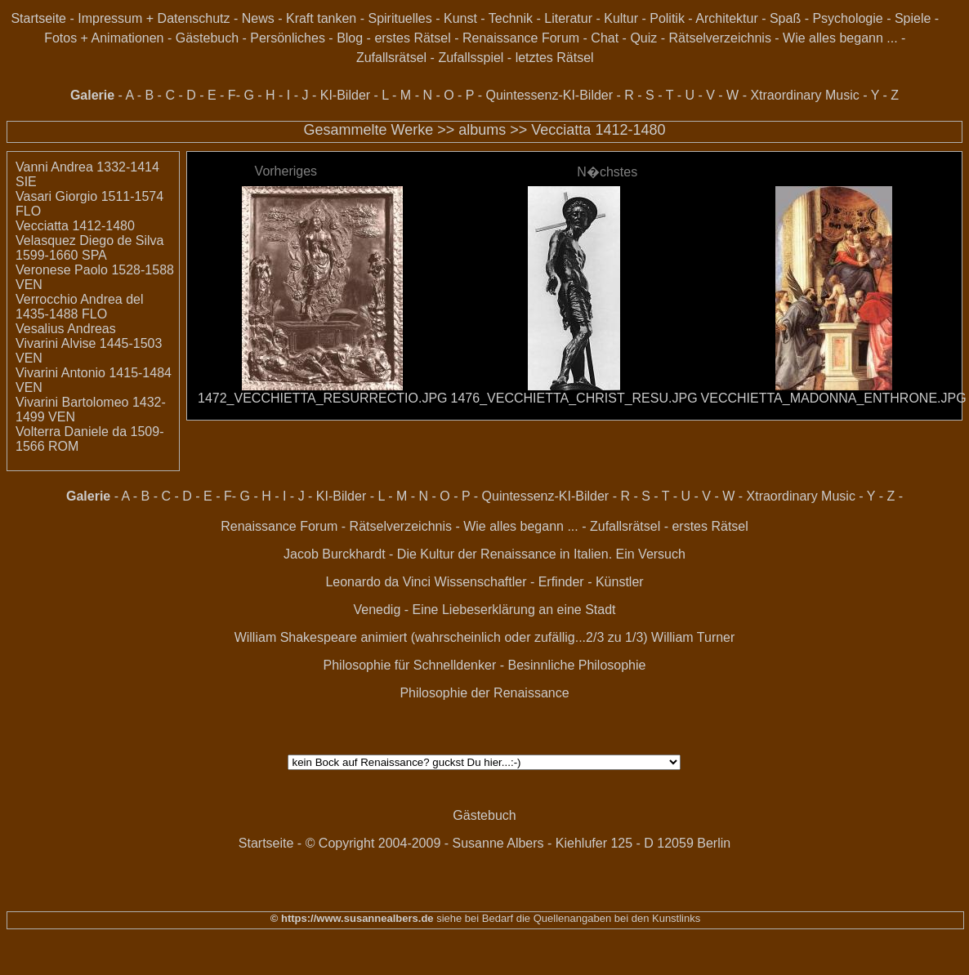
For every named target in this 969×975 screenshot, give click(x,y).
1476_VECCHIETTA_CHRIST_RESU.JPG (574, 398)
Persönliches (287, 38)
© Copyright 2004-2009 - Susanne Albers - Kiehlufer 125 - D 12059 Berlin (518, 843)
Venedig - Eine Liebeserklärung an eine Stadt (484, 610)
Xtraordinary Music (804, 95)
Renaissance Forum (520, 38)
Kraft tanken (321, 18)
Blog (350, 38)
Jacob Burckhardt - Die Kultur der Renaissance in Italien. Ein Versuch (484, 554)
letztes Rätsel (555, 58)
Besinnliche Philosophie (576, 665)
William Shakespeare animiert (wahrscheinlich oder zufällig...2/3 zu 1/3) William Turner (484, 637)
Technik (511, 18)
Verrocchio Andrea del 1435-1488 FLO (80, 306)
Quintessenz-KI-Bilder (549, 95)
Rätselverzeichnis (720, 38)
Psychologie (847, 18)
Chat (604, 38)
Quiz (643, 38)
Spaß (785, 18)
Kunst (460, 18)
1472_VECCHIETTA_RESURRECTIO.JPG (323, 398)
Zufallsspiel (470, 58)
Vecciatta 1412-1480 (598, 130)
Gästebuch (207, 38)
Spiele (913, 18)
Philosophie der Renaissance (484, 693)
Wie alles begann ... (840, 38)
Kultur (621, 18)
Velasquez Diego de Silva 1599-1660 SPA (89, 248)
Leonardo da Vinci (378, 582)
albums (482, 130)
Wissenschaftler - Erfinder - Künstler (539, 582)
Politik (667, 18)
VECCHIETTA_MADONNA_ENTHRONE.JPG (834, 398)
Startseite (38, 18)
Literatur (568, 18)
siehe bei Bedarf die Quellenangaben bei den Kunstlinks (567, 918)
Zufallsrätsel (391, 58)
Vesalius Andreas (66, 329)
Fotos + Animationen (103, 38)
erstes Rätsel (412, 38)
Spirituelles (399, 18)
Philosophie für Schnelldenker (410, 665)
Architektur (726, 18)
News (258, 18)
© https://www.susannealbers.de (352, 918)
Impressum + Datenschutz (154, 18)
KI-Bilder (345, 95)
